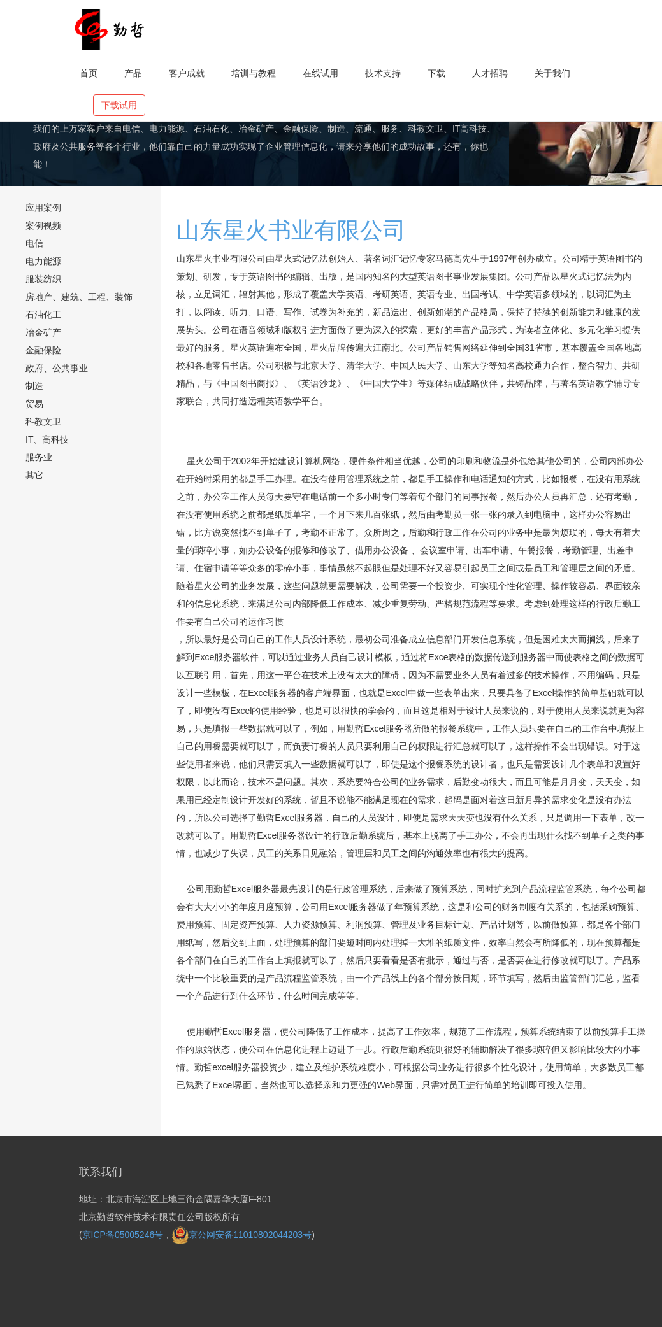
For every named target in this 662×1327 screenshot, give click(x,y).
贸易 (34, 404)
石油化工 (43, 314)
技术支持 (383, 73)
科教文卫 (43, 421)
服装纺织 (43, 279)
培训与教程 (253, 73)
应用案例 (43, 207)
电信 (34, 243)
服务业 (38, 457)
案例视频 (43, 225)
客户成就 (187, 73)
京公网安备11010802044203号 (242, 1235)
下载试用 (119, 105)
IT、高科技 (47, 439)
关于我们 (552, 73)
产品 (133, 73)
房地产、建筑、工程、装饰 (79, 297)
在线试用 (320, 73)
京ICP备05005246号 (123, 1235)
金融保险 (43, 350)
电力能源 (43, 261)
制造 (34, 386)
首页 (88, 73)
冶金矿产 (43, 332)
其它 (34, 475)
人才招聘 (490, 73)
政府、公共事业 (56, 368)
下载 (436, 73)
